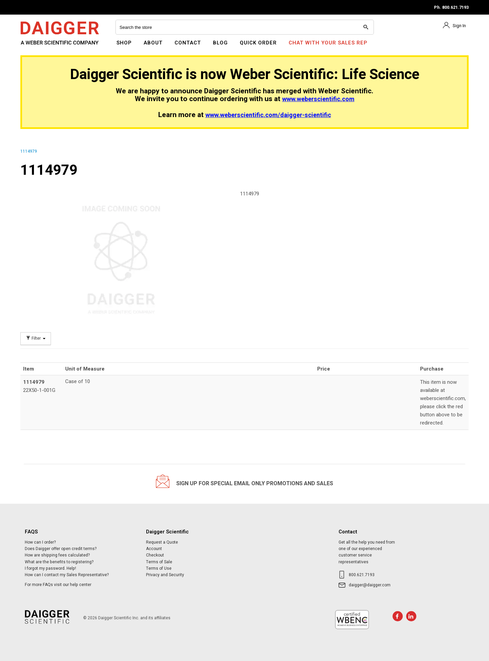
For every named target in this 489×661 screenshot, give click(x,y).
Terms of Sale (159, 562)
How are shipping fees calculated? (57, 555)
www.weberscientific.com (318, 99)
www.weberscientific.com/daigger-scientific (268, 115)
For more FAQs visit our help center (58, 585)
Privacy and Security (165, 575)
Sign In (459, 25)
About (153, 42)
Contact (188, 42)
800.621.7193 (362, 575)
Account (154, 549)
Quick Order (258, 42)
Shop (124, 42)
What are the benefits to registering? (59, 562)
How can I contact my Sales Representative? (67, 575)
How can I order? (40, 542)
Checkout (155, 555)
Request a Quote (162, 542)
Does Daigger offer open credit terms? (60, 549)
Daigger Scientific (38, 47)
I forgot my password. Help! (50, 568)
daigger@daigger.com (370, 585)
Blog (220, 42)
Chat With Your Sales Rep (328, 42)
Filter (36, 338)
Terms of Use (158, 568)
